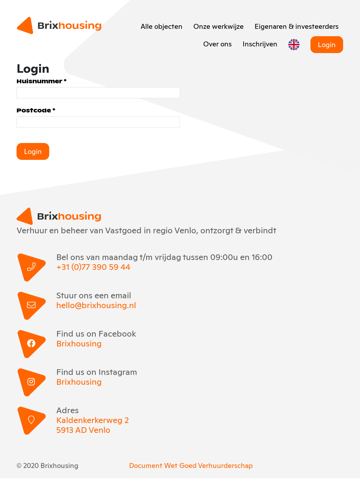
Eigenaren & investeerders (297, 26)
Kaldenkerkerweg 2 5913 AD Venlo (92, 424)
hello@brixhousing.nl (96, 305)
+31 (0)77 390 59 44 (93, 266)
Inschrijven (260, 43)
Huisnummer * (41, 81)
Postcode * (36, 110)
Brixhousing (79, 343)
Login (327, 44)
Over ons (217, 43)
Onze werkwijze (218, 26)
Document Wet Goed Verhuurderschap (191, 465)
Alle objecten (161, 26)
